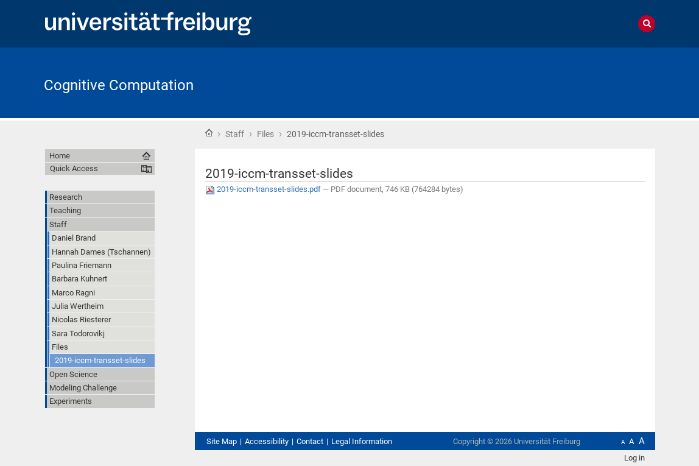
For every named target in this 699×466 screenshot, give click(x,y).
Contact (310, 441)
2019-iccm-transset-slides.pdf (264, 189)
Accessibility (267, 441)
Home (209, 133)
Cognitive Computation (119, 85)
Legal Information (361, 441)
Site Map (221, 441)
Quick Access (74, 168)
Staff (234, 134)
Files (265, 134)
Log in (634, 457)
